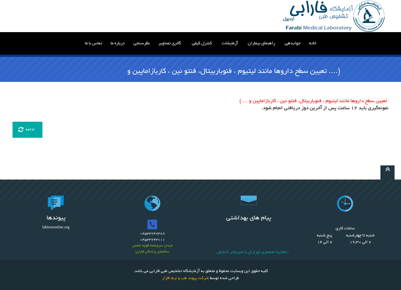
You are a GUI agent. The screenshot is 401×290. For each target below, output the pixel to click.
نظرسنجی (141, 43)
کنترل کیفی (202, 43)
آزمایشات (230, 43)
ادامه (26, 129)
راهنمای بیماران (261, 43)
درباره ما (118, 43)
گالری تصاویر (169, 43)
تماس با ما (93, 43)
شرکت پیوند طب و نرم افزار (185, 278)
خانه (312, 43)
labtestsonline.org (56, 228)
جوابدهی (293, 43)
